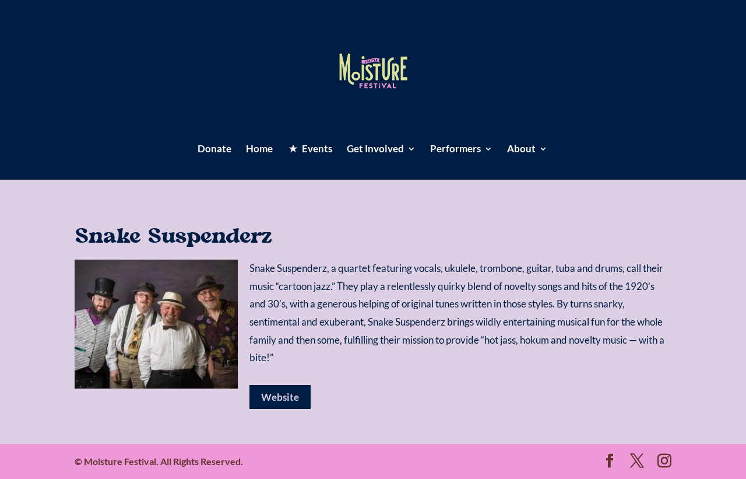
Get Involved (375, 150)
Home (259, 150)
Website (280, 397)
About (521, 150)
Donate (214, 150)
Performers (455, 150)
